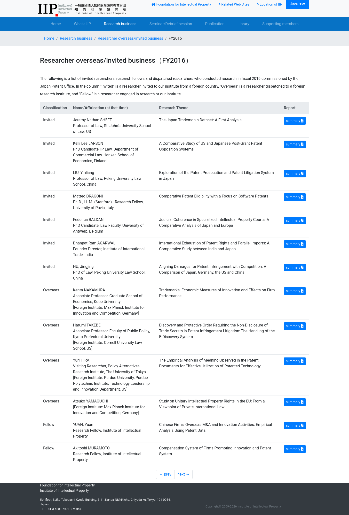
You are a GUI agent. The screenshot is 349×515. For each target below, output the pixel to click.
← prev (165, 474)
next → (183, 474)
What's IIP (82, 24)
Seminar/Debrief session (171, 24)
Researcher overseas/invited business (130, 38)
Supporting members (280, 24)
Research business (120, 24)
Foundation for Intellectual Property (181, 4)
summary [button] (295, 121)
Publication (214, 24)
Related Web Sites (234, 4)
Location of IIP (269, 4)
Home (55, 24)
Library (243, 24)
